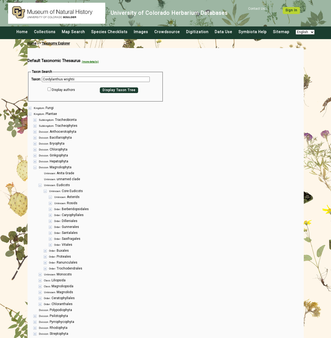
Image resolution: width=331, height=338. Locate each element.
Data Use (223, 32)
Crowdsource (167, 32)
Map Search (73, 32)
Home (22, 32)
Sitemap (281, 32)
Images (141, 32)
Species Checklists (109, 32)
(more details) (90, 61)
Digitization (197, 32)
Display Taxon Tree (119, 90)
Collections (45, 32)
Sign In (291, 10)
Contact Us (256, 9)
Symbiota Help (252, 32)
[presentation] (166, 218)
